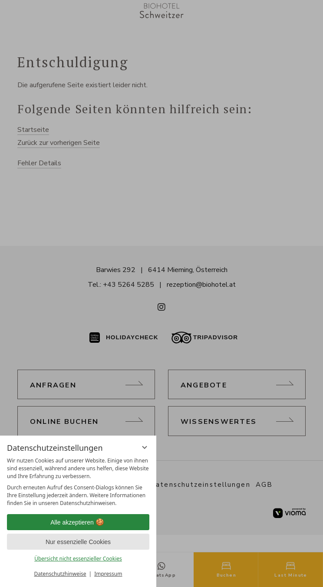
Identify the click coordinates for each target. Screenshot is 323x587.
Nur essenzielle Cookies (78, 541)
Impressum (108, 573)
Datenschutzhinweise (60, 573)
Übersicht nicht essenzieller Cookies (78, 558)
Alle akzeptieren (78, 522)
